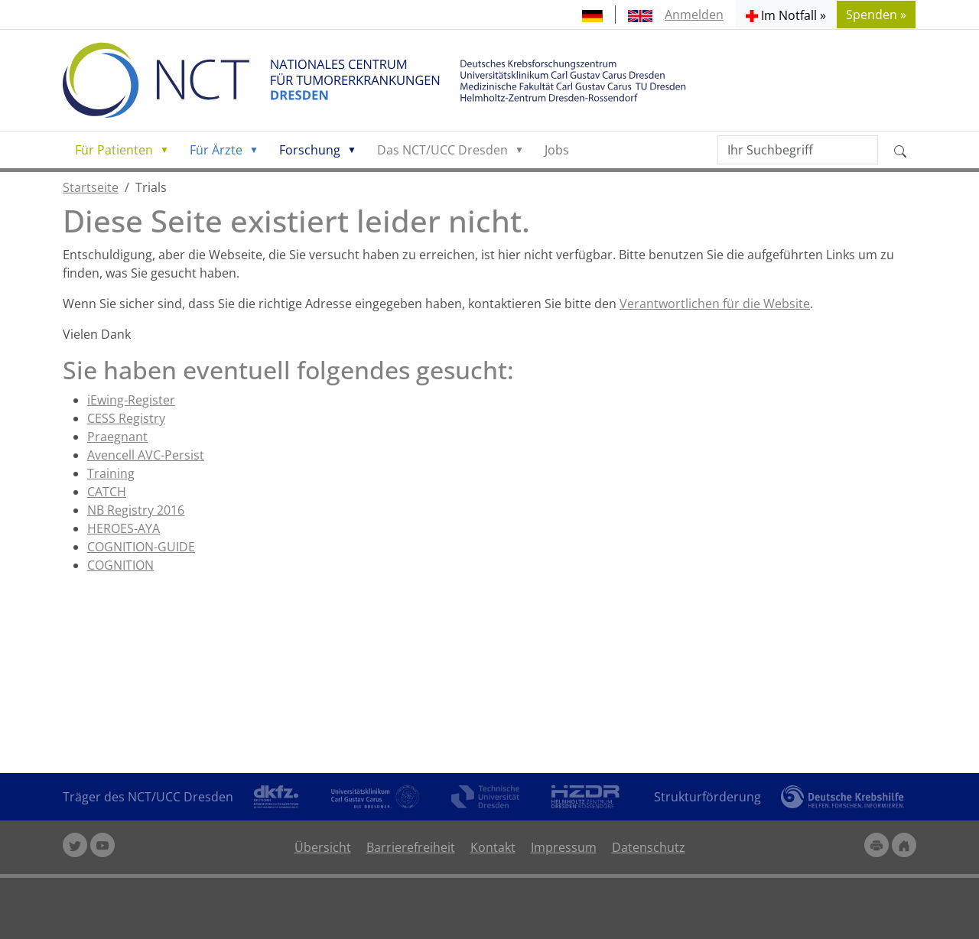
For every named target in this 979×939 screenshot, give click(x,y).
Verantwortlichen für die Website (715, 303)
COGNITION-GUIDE (141, 546)
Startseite (91, 187)
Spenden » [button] (876, 14)
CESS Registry (126, 418)
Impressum (564, 847)
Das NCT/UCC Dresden (442, 149)
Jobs (557, 149)
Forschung (309, 149)
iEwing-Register (131, 400)
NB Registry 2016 (135, 510)
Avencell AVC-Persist (145, 455)
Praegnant (117, 436)
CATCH (106, 491)
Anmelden (694, 14)
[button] (786, 14)
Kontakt (493, 847)
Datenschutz (648, 847)
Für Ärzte (216, 149)
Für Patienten (114, 149)
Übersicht (322, 847)
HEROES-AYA (123, 528)
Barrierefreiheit (410, 847)
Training (111, 473)
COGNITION (120, 565)
